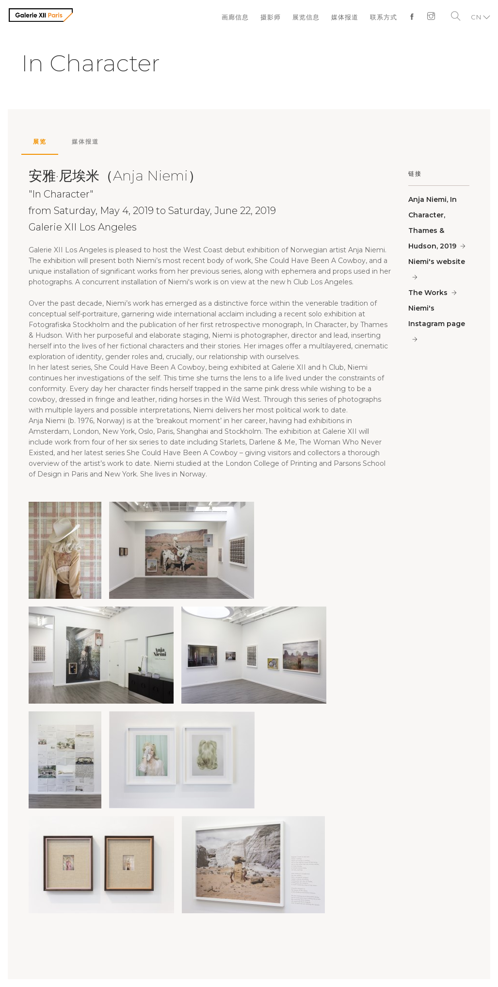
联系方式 (383, 17)
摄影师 (270, 17)
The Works (428, 292)
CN (476, 17)
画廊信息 (235, 17)
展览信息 (306, 17)
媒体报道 (344, 17)
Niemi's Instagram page (436, 316)
